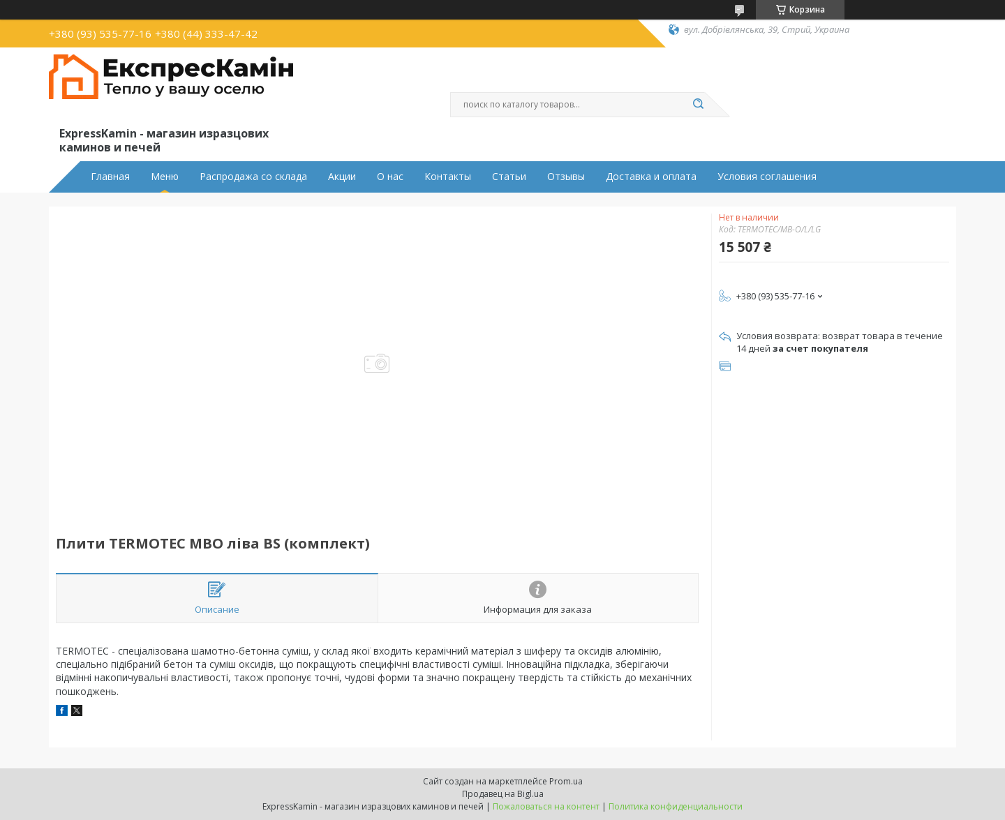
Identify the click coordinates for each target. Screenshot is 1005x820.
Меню (165, 176)
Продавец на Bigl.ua (503, 794)
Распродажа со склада (253, 176)
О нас (390, 176)
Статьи (509, 176)
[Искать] (698, 104)
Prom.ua (566, 781)
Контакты (447, 176)
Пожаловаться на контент (546, 806)
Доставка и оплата (651, 176)
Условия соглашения (767, 176)
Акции (342, 176)
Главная (110, 176)
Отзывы (566, 176)
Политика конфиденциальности (676, 806)
